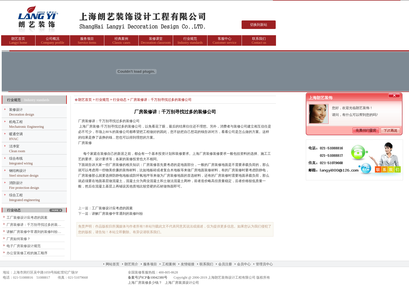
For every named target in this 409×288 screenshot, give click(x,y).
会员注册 (225, 264)
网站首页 (112, 264)
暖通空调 (16, 134)
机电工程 (16, 122)
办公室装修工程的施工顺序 (27, 253)
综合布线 (16, 158)
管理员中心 (264, 264)
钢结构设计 (17, 171)
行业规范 (190, 39)
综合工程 (16, 195)
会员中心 (244, 264)
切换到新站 (258, 25)
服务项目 (87, 39)
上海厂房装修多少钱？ (145, 283)
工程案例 (169, 264)
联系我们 (259, 39)
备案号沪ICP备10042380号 (147, 277)
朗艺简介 (131, 264)
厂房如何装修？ (18, 239)
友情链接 (187, 264)
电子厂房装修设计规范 (24, 246)
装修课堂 (156, 39)
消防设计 (16, 183)
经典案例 (121, 39)
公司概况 (52, 39)
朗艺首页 (18, 39)
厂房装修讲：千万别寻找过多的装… (34, 225)
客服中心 (224, 39)
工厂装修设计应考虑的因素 (27, 218)
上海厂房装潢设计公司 (182, 283)
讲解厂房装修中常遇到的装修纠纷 (117, 214)
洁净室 (14, 146)
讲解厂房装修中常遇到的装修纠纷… (34, 232)
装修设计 (16, 110)
